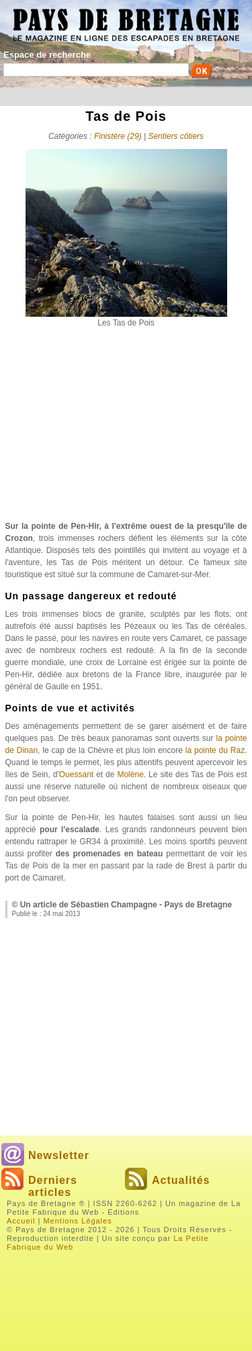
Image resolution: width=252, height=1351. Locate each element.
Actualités (181, 1180)
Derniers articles (52, 1186)
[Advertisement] (126, 429)
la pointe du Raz (215, 750)
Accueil (21, 1221)
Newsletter (58, 1155)
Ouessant (76, 774)
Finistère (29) (118, 136)
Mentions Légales (77, 1221)
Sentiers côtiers (176, 136)
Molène (130, 774)
